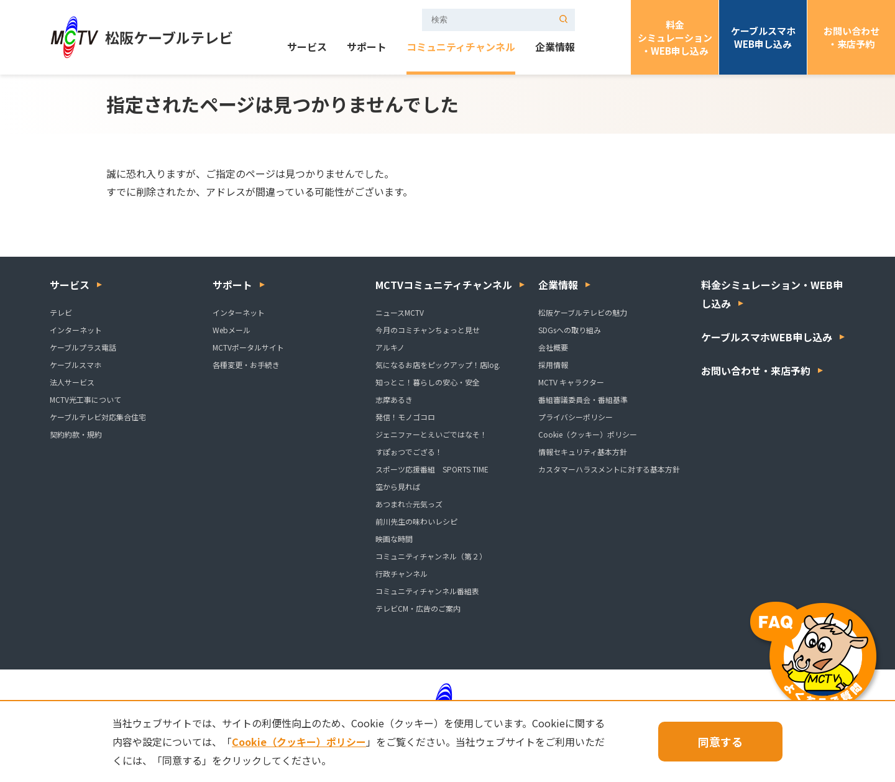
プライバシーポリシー (575, 417)
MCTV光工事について (85, 399)
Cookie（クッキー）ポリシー (587, 434)
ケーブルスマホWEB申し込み (763, 37)
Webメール (231, 329)
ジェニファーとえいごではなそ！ (431, 434)
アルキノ (390, 347)
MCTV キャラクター (571, 382)
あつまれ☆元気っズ (409, 504)
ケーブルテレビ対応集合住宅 (98, 417)
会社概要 (553, 347)
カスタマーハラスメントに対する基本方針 (609, 469)
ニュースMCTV (399, 312)
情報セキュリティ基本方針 (582, 451)
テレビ (61, 312)
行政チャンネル (401, 573)
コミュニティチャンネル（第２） (431, 556)
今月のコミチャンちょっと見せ (427, 329)
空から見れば (397, 486)
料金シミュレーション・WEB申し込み (675, 37)
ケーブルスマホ (75, 364)
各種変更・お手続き (246, 364)
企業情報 (555, 48)
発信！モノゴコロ (405, 417)
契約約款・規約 (76, 434)
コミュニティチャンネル (460, 48)
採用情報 (553, 364)
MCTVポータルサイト (248, 347)
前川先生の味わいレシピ (416, 521)
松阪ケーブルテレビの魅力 (582, 312)
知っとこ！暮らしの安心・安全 (427, 382)
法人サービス (72, 382)
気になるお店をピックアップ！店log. (437, 364)
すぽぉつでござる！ (409, 451)
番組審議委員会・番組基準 (583, 399)
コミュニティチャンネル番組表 (427, 591)
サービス (307, 48)
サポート (367, 48)
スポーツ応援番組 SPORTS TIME (432, 469)
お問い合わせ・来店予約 (851, 37)
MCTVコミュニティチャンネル (443, 284)
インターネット (76, 329)
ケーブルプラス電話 (83, 347)
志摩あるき (394, 399)
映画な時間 (394, 538)
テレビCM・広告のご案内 (418, 608)
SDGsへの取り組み (569, 329)
